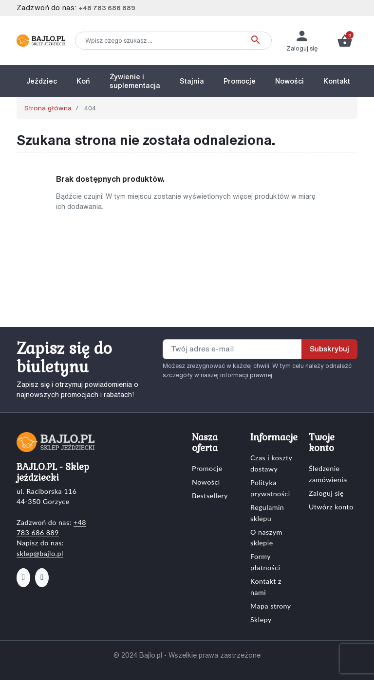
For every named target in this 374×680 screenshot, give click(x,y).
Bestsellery (210, 495)
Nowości (206, 482)
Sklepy (261, 619)
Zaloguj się (326, 493)
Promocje (207, 468)
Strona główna (48, 108)
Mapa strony (270, 606)
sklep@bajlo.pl (40, 553)
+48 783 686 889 (106, 8)
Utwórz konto (331, 507)
